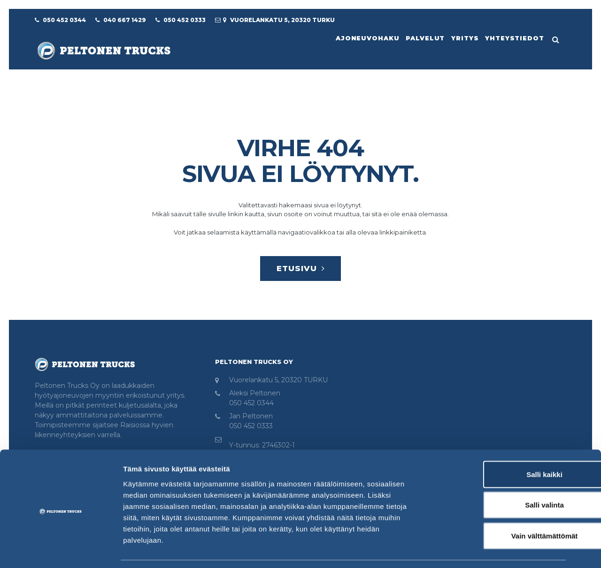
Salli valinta (498, 476)
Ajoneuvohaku (363, 37)
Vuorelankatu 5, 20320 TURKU (278, 382)
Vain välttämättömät (498, 506)
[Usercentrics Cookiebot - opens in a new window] (61, 550)
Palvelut (422, 37)
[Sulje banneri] (586, 435)
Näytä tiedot (502, 549)
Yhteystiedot (514, 37)
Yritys (463, 37)
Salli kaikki (499, 445)
